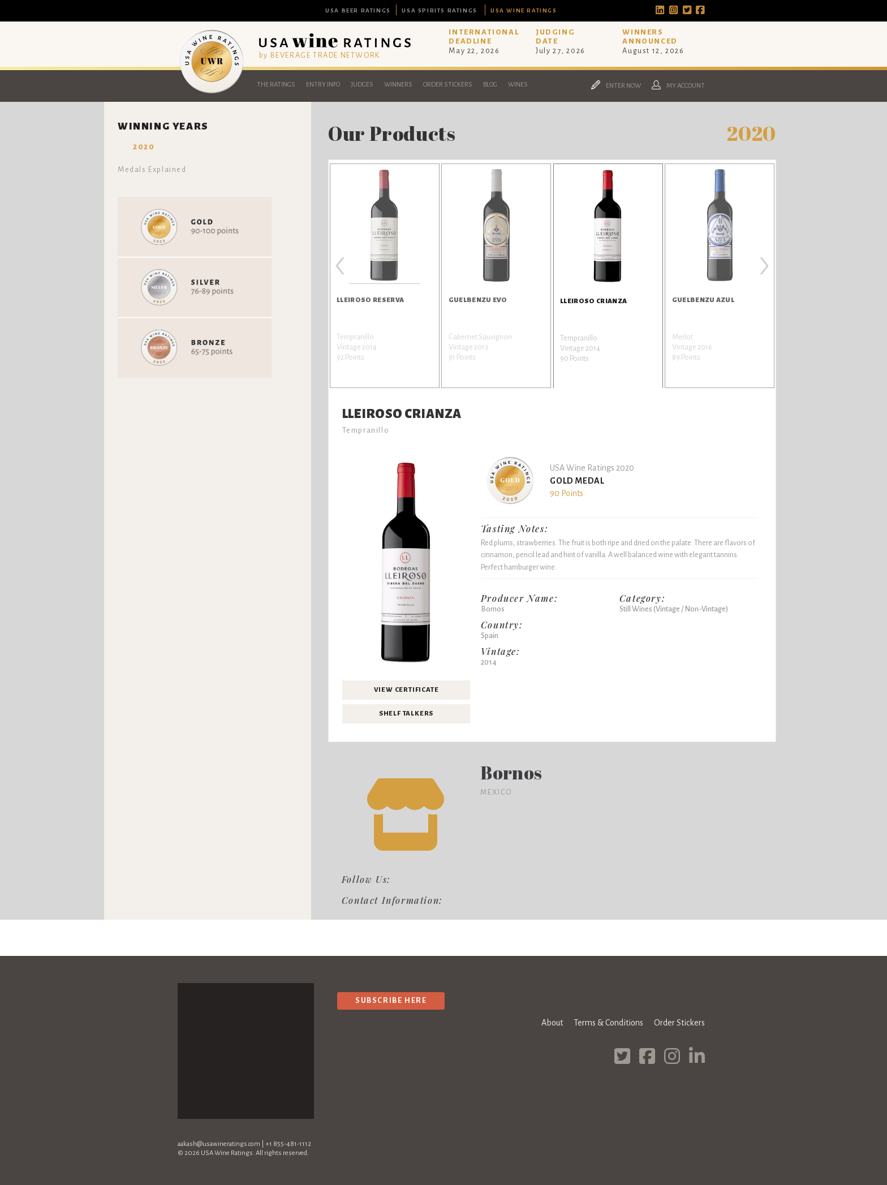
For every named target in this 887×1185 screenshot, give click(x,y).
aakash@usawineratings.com (219, 1144)
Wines (518, 84)
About (552, 1022)
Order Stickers (447, 84)
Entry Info (323, 84)
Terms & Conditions (608, 1022)
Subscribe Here (391, 1000)
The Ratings (276, 84)
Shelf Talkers (406, 713)
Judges (362, 84)
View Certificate (406, 689)
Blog (490, 84)
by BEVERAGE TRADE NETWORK (319, 55)
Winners (398, 84)
